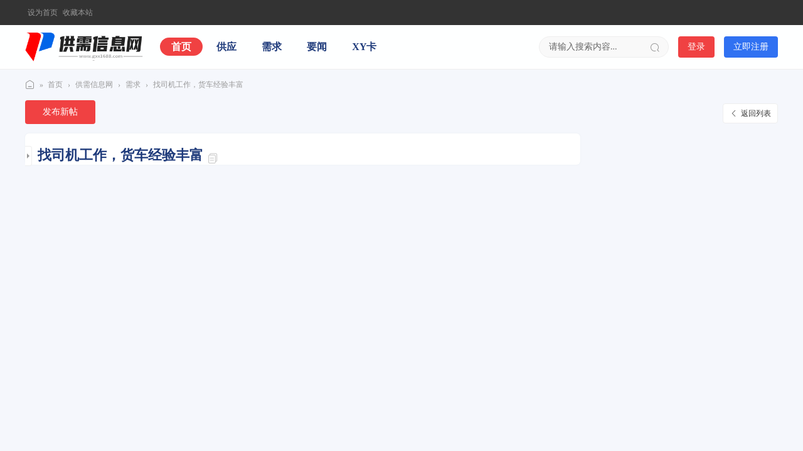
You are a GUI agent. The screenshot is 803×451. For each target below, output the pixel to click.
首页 (181, 46)
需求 (272, 46)
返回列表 (756, 113)
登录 (696, 46)
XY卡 (364, 46)
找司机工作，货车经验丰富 (198, 84)
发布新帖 (60, 112)
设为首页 (43, 12)
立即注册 (750, 46)
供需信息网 (30, 85)
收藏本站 (78, 12)
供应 (226, 46)
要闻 (317, 46)
